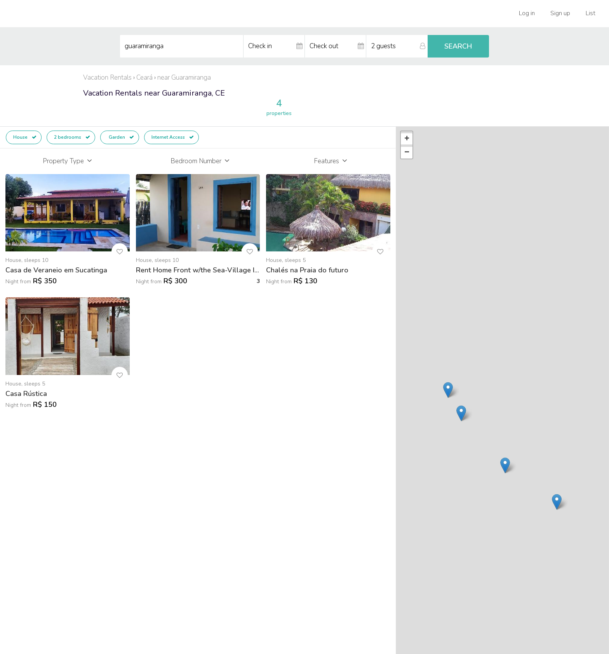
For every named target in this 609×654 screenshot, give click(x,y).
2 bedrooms (72, 137)
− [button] (406, 153)
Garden (121, 137)
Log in (527, 13)
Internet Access (172, 137)
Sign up (560, 13)
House (25, 137)
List (590, 13)
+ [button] (406, 139)
